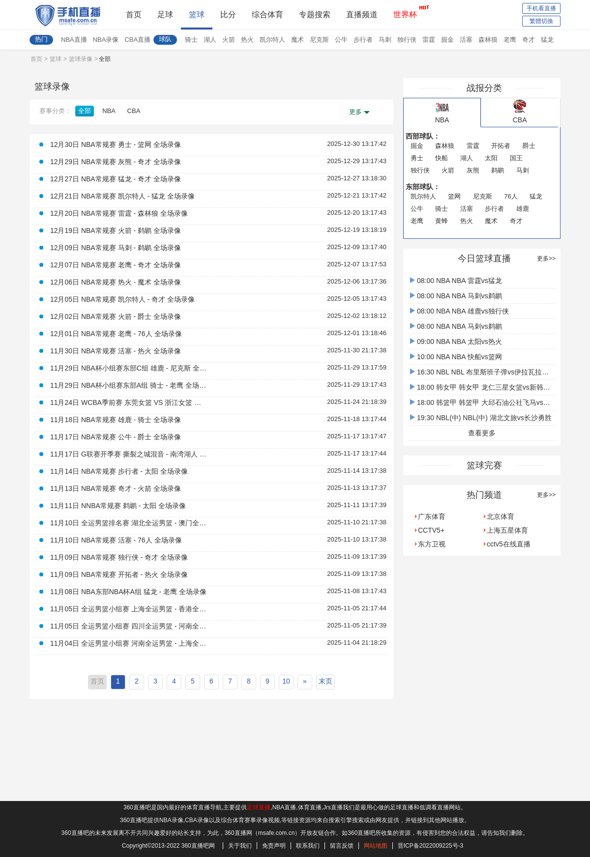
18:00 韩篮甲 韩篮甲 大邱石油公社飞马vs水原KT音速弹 (498, 402)
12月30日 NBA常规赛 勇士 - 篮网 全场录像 (115, 144)
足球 (165, 14)
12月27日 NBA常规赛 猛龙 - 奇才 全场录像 (115, 179)
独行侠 (406, 39)
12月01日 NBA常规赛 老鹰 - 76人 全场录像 (116, 334)
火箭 (228, 39)
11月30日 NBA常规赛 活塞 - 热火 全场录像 (115, 351)
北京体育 (500, 516)
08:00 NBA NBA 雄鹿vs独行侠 (459, 311)
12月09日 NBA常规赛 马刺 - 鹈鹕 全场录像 (115, 248)
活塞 (466, 39)
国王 (516, 158)
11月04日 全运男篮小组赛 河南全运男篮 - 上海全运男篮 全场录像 (128, 643)
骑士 (191, 39)
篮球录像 (80, 59)
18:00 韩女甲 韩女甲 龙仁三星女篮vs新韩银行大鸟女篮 (497, 387)
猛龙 (547, 39)
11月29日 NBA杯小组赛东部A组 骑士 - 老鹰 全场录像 (128, 385)
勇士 (417, 158)
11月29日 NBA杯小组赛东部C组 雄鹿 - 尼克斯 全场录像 (128, 368)
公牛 (341, 39)
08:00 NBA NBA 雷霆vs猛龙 (456, 281)
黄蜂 (441, 221)
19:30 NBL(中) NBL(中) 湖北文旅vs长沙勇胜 (481, 418)
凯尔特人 (272, 39)
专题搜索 (314, 14)
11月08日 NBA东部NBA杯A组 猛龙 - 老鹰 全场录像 (128, 592)
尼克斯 (319, 39)
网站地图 (375, 845)
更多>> (546, 258)
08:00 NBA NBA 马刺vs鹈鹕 (456, 296)
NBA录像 (106, 39)
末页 (325, 681)
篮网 (454, 196)
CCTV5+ (431, 530)
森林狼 (488, 39)
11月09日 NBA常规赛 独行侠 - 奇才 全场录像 (119, 557)
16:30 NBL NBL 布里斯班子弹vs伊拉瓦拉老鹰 (483, 372)
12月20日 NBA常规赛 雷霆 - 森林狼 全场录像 (119, 213)
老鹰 (509, 39)
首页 (134, 14)
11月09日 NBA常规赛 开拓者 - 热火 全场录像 (119, 574)
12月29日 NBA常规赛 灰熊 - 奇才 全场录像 (115, 162)
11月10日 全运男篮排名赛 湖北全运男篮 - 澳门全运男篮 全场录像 (128, 523)
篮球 (197, 14)
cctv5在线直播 (509, 544)
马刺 (385, 39)
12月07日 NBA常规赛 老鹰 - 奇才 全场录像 (115, 265)
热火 (247, 39)
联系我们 (308, 845)
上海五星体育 (507, 530)
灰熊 (473, 170)
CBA (134, 110)
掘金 (447, 39)
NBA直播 (74, 39)
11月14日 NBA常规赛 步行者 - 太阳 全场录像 (119, 471)
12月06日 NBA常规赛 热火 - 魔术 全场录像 (115, 282)
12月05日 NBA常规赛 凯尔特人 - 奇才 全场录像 (122, 299)
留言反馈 (342, 845)
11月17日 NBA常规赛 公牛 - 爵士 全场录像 (115, 437)
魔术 (297, 39)
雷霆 (428, 39)
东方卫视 (431, 544)
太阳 (491, 158)
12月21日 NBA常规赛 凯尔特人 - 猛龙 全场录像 (122, 196)
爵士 (529, 145)
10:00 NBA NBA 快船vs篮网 (456, 357)
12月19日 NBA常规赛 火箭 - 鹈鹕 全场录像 (115, 230)
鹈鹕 (497, 170)
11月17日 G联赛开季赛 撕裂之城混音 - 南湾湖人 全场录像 (128, 454)
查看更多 (482, 433)
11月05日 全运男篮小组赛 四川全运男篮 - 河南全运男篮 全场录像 (128, 626)
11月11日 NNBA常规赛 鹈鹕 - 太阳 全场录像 (118, 506)
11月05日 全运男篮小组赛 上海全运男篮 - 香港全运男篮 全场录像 (128, 609)
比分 (228, 14)
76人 (510, 196)
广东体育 (431, 516)
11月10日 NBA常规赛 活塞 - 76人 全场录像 (116, 540)
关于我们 (240, 845)
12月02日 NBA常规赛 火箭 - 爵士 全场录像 (115, 316)
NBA (109, 110)
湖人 (210, 39)
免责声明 (274, 845)
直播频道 (362, 14)
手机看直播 (541, 8)
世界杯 (405, 12)
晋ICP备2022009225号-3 (430, 845)
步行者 (363, 39)
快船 (441, 158)
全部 (84, 110)
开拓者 (500, 145)
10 (286, 681)
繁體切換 (541, 21)
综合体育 (267, 14)
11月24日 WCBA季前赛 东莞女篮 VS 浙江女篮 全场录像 (128, 402)
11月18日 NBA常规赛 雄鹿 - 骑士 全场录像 (115, 420)
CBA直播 (137, 39)
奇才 (528, 39)
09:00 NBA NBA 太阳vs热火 (456, 341)
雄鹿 (522, 208)
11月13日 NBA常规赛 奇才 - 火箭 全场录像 (115, 488)
